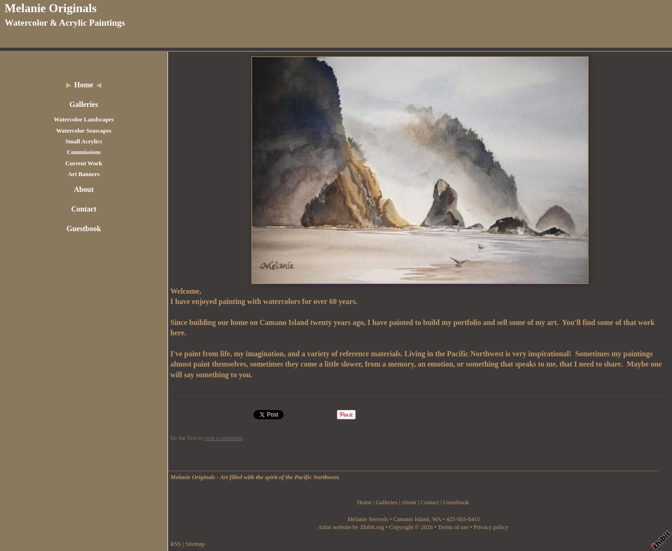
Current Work (83, 163)
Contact (83, 209)
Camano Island (411, 519)
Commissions (84, 152)
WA (436, 519)
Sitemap (195, 544)
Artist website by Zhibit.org (351, 527)
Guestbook (84, 229)
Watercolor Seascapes (84, 130)
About (84, 189)
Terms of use (453, 527)
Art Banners (84, 174)
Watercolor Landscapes (84, 119)
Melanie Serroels (369, 519)
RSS (175, 544)
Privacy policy (491, 527)
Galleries (84, 104)
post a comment (223, 438)
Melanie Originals (51, 8)
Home (83, 85)
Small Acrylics (83, 141)
